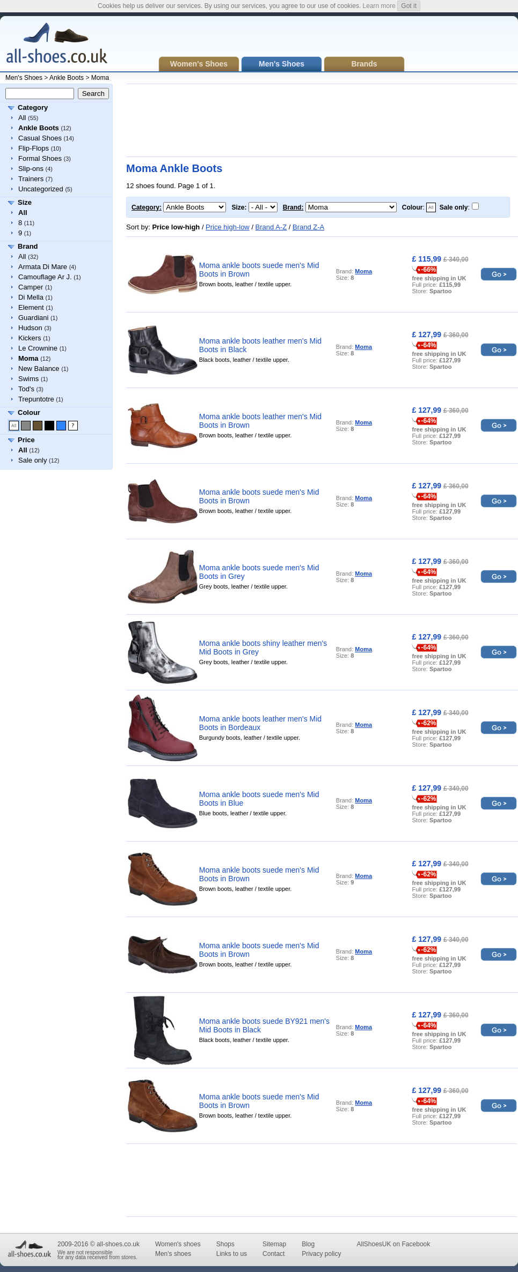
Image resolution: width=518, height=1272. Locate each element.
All (22, 118)
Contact (273, 1254)
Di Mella (30, 297)
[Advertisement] (163, 120)
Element (31, 307)
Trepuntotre (36, 399)
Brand (28, 246)
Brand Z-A (308, 227)
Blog (308, 1244)
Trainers (30, 179)
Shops (225, 1244)
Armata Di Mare (42, 267)
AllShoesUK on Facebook (393, 1244)
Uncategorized (40, 189)
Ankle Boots (66, 77)
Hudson (30, 328)
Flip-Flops (33, 148)
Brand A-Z (271, 227)
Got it (409, 6)
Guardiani (33, 318)
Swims (28, 379)
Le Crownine (37, 348)
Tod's (26, 389)
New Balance (39, 369)
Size (25, 202)
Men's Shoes (23, 77)
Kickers (29, 338)
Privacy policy (321, 1254)
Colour (29, 412)
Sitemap (274, 1244)
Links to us (231, 1254)
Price (26, 440)
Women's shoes (178, 1244)
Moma (100, 77)
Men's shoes (173, 1254)
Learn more (379, 6)
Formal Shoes (40, 158)
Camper (30, 287)
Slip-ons (30, 169)
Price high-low (228, 227)
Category (33, 107)
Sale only (32, 460)
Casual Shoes (40, 138)
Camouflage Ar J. (45, 277)
